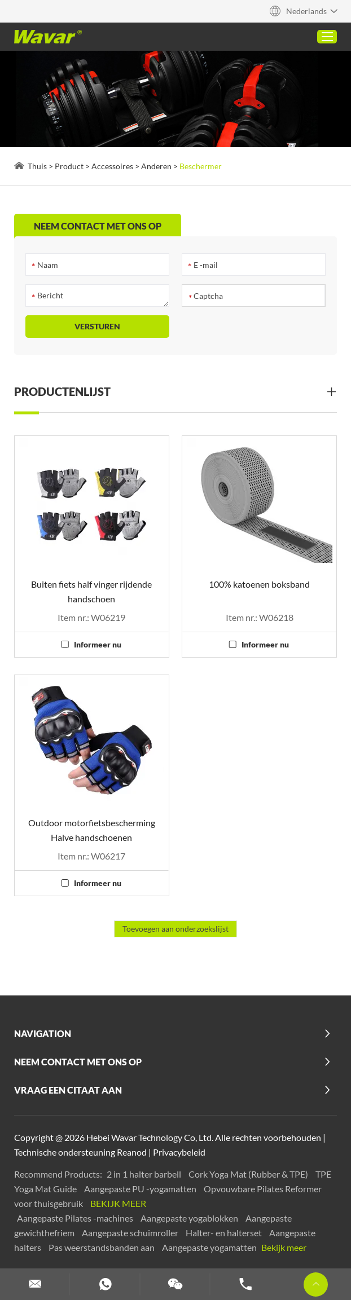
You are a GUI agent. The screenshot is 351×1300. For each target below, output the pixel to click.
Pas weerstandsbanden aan (102, 1247)
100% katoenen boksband (259, 584)
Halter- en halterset (225, 1232)
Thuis (37, 166)
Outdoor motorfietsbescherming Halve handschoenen (91, 830)
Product (69, 166)
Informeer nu (97, 644)
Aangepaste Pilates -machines (76, 1218)
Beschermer (200, 166)
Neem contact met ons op (78, 1061)
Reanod (132, 1152)
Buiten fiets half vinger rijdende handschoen (91, 591)
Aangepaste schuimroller (131, 1232)
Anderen (156, 166)
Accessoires (112, 166)
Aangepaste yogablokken (190, 1218)
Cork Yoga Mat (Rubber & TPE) (249, 1174)
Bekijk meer (118, 1203)
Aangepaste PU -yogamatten (141, 1188)
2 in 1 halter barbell (145, 1174)
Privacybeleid (179, 1152)
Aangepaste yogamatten (210, 1247)
